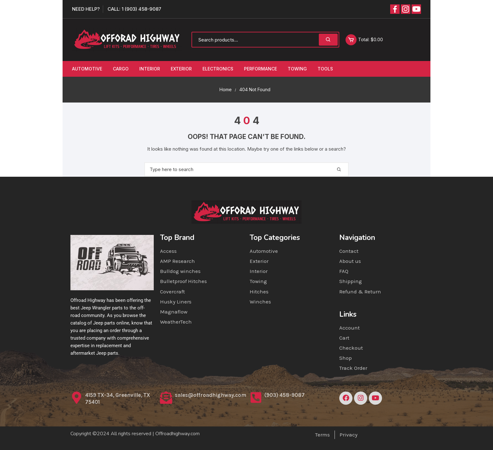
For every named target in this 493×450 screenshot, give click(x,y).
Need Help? (86, 9)
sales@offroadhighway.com (210, 395)
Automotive (87, 68)
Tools (325, 68)
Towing (297, 68)
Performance (260, 68)
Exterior (181, 68)
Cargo (121, 68)
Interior (149, 68)
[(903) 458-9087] (256, 398)
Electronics (217, 68)
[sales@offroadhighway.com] (166, 398)
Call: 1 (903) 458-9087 (134, 9)
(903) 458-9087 (284, 395)
